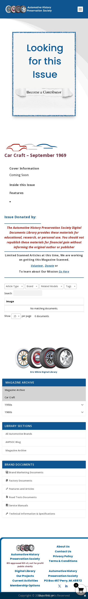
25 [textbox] (15, 316)
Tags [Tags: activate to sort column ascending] (64, 301)
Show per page (17, 316)
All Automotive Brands (19, 433)
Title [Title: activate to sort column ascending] (26, 301)
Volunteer (37, 266)
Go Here (64, 271)
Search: (23, 293)
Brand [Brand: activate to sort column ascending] (44, 301)
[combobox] (14, 286)
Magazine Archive (16, 450)
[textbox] (13, 286)
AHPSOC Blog (13, 442)
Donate (49, 266)
